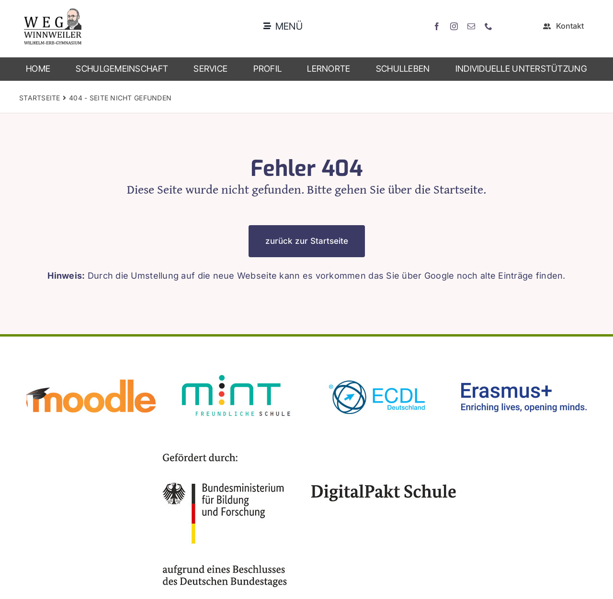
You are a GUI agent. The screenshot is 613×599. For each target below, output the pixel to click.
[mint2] (234, 371)
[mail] (471, 26)
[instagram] (454, 26)
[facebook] (437, 26)
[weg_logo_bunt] (52, 12)
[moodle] (91, 371)
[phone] (488, 26)
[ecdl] (378, 371)
